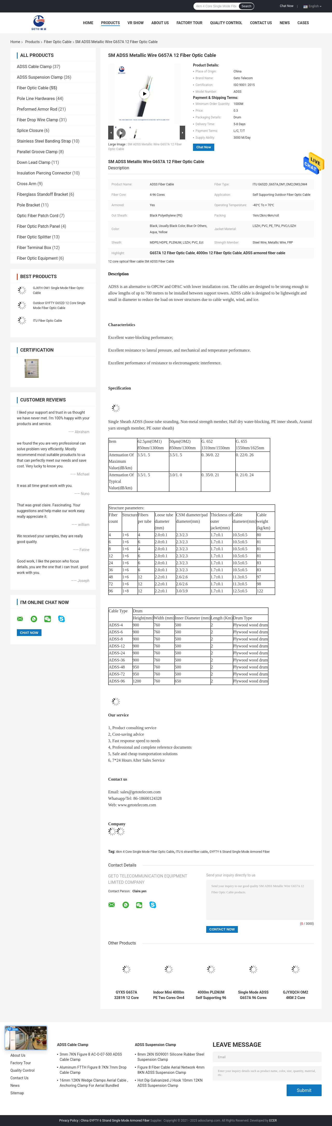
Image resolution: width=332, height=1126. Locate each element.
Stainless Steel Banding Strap (44, 141)
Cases (303, 23)
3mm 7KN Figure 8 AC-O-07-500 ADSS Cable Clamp (91, 1057)
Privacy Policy (68, 1120)
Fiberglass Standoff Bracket (42, 194)
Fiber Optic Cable (57, 42)
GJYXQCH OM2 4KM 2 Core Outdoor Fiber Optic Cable (295, 995)
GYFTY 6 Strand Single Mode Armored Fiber (240, 852)
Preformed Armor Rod (37, 109)
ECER (273, 1120)
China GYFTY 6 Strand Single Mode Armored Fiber (115, 1120)
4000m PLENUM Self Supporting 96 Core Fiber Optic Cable (211, 995)
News (285, 23)
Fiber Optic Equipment (37, 258)
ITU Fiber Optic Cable (47, 321)
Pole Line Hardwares (36, 98)
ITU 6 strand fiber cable (192, 852)
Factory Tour (190, 23)
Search (246, 6)
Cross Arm (26, 183)
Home (88, 23)
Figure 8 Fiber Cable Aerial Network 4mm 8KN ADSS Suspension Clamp (170, 1070)
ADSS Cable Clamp (34, 66)
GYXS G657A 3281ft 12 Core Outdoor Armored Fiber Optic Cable (126, 995)
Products (110, 23)
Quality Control (226, 23)
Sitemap (17, 1093)
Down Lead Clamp (33, 162)
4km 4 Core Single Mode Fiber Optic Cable (145, 852)
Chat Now (286, 6)
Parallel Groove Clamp (37, 151)
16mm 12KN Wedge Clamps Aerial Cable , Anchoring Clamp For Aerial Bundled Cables (94, 1083)
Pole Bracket (28, 205)
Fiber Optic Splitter (34, 236)
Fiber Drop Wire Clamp (37, 119)
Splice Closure (30, 130)
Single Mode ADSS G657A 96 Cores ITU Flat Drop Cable (253, 995)
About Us (160, 23)
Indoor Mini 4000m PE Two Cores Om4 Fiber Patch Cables (168, 995)
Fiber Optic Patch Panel (38, 226)
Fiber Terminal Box (34, 247)
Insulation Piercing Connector (44, 173)
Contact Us (261, 23)
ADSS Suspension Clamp (40, 77)
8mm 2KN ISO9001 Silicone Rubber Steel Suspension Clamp (170, 1057)
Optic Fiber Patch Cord (37, 215)
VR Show (136, 23)
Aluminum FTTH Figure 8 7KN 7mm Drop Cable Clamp (93, 1070)
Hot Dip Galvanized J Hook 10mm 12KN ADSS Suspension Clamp (170, 1083)
